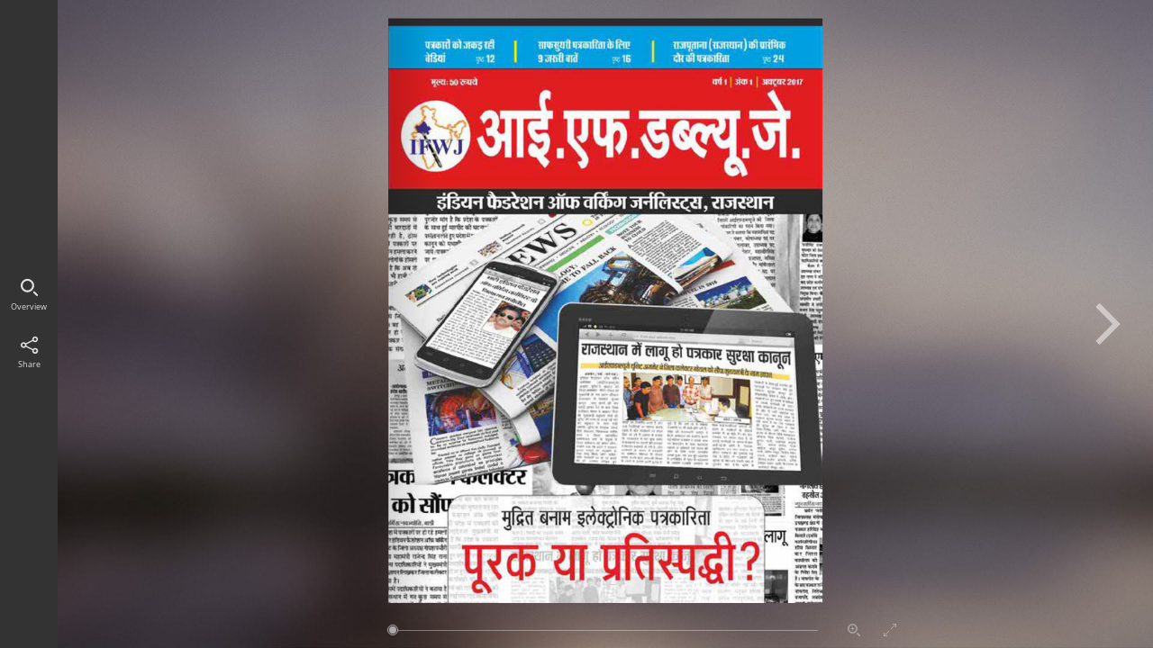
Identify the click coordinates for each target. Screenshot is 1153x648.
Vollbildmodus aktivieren (890, 630)
